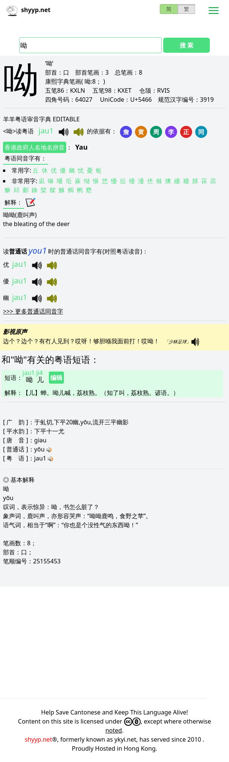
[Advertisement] (114, 642)
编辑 (56, 377)
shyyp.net (38, 739)
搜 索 (186, 45)
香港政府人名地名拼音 (35, 147)
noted (113, 730)
